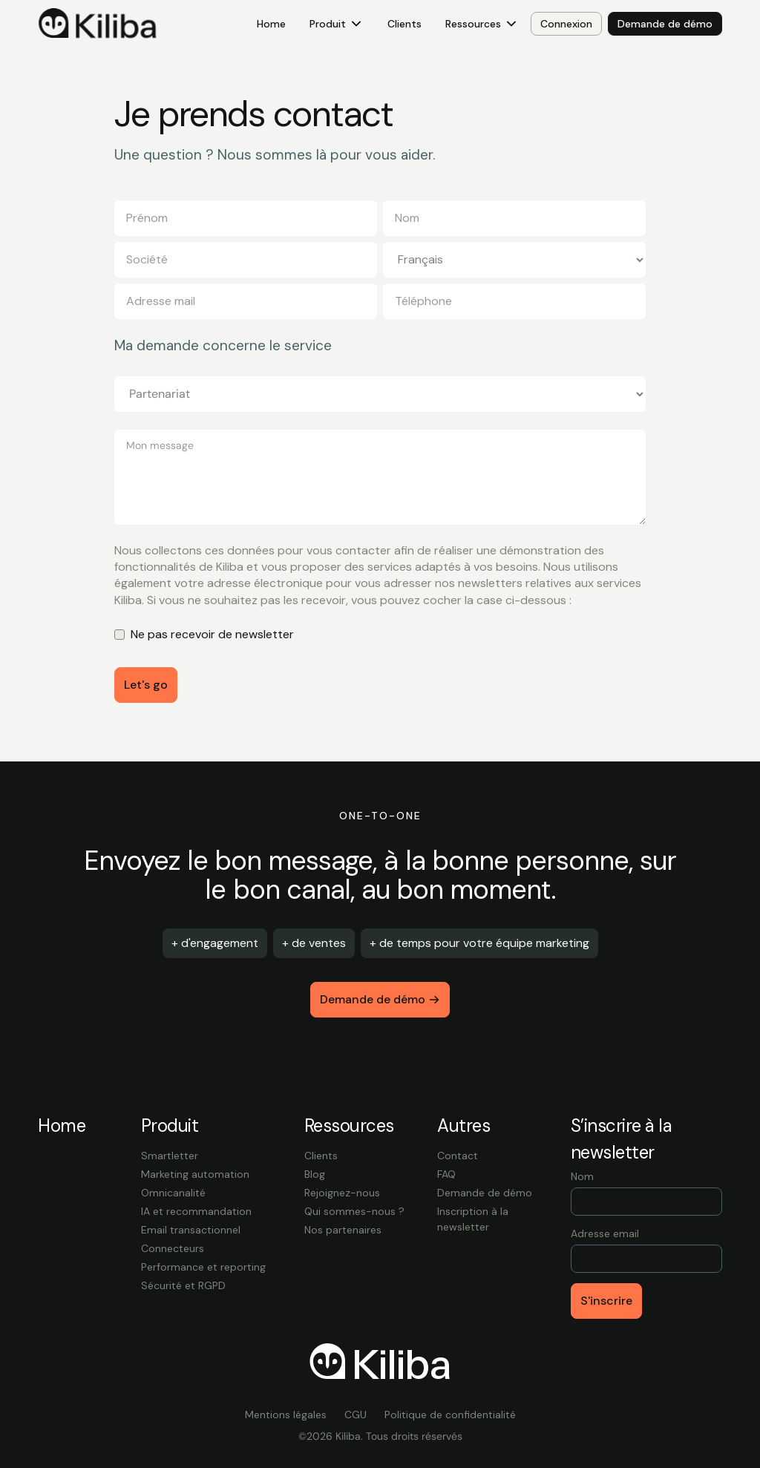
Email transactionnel (190, 1229)
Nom (582, 1176)
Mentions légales (286, 1414)
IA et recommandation (196, 1211)
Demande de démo (484, 1192)
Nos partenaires (342, 1229)
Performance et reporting (203, 1267)
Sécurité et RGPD (183, 1285)
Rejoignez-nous (342, 1192)
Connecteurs (172, 1248)
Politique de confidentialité (450, 1414)
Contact (457, 1155)
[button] (337, 24)
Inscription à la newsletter (472, 1219)
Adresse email (605, 1233)
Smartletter (169, 1155)
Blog (314, 1174)
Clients (404, 23)
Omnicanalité (173, 1192)
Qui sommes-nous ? (354, 1211)
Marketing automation (195, 1174)
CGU (355, 1414)
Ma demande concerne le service (223, 346)
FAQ (446, 1174)
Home (271, 23)
